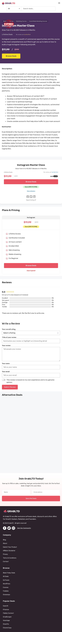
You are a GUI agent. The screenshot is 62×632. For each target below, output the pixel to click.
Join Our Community (24, 528)
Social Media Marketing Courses (38, 21)
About (5, 543)
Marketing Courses (21, 21)
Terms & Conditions (9, 558)
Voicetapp (6, 620)
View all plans (31, 191)
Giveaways (6, 595)
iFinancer (6, 609)
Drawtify (6, 624)
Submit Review (10, 387)
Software (6, 580)
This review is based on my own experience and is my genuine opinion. (30, 381)
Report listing (31, 200)
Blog (4, 540)
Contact (6, 561)
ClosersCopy (7, 628)
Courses (5, 587)
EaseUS (6, 606)
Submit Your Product (10, 547)
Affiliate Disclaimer (9, 551)
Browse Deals (11, 56)
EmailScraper (7, 617)
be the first (27, 34)
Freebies (6, 591)
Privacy (5, 554)
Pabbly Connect (8, 613)
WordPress (6, 584)
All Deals (6, 576)
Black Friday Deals (9, 573)
